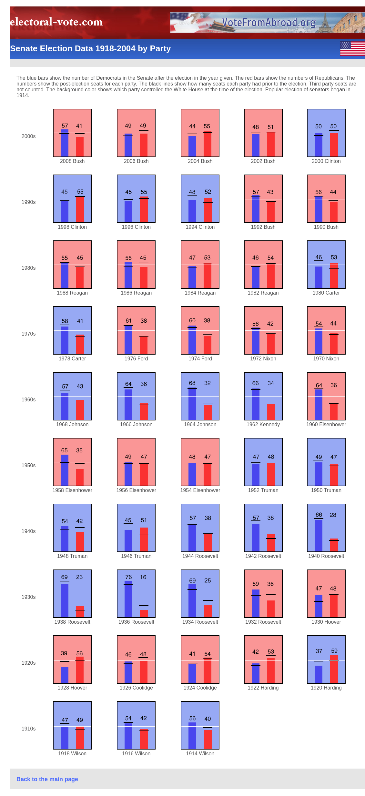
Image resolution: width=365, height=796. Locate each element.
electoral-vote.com (58, 24)
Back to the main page (47, 779)
